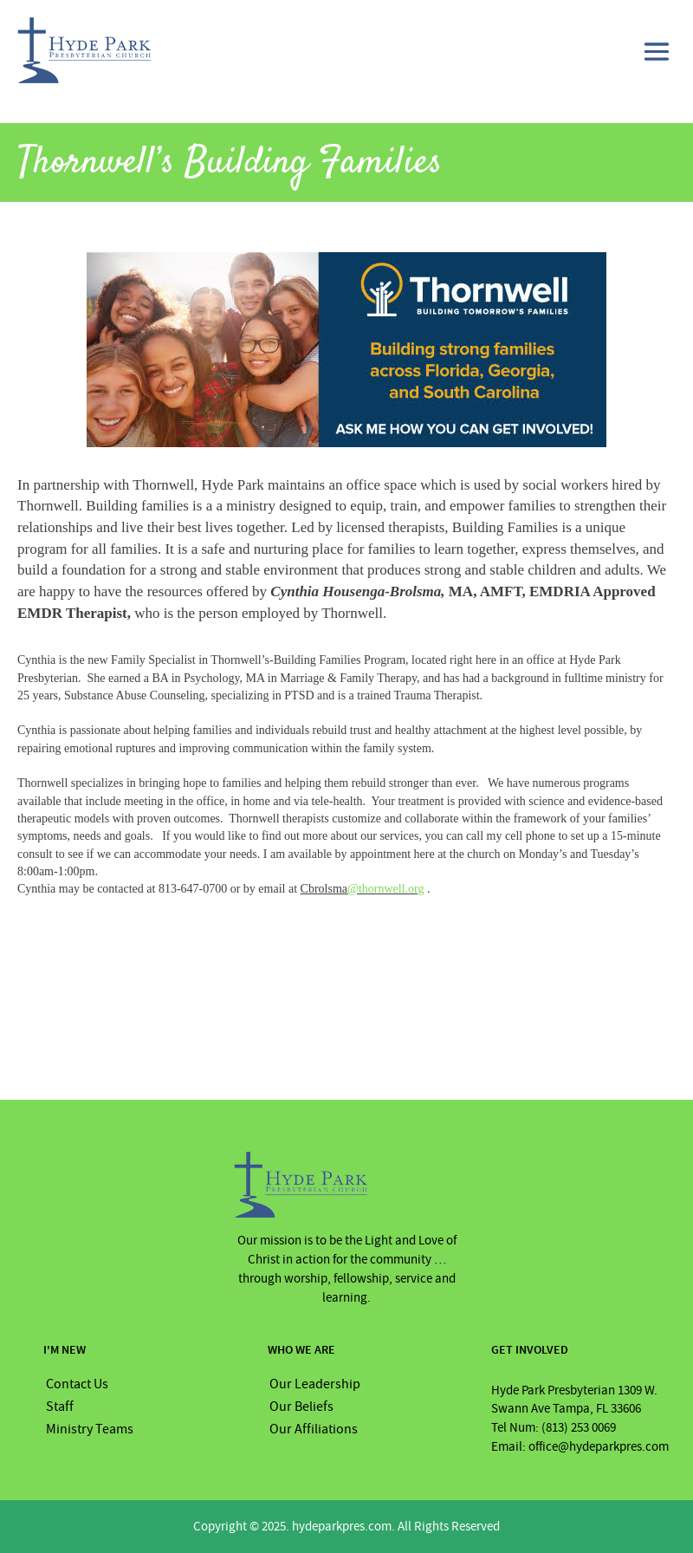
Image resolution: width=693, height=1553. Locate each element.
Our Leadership (314, 1384)
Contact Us (77, 1384)
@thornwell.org (385, 888)
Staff (60, 1406)
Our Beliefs (301, 1406)
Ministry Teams (89, 1429)
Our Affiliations (313, 1429)
